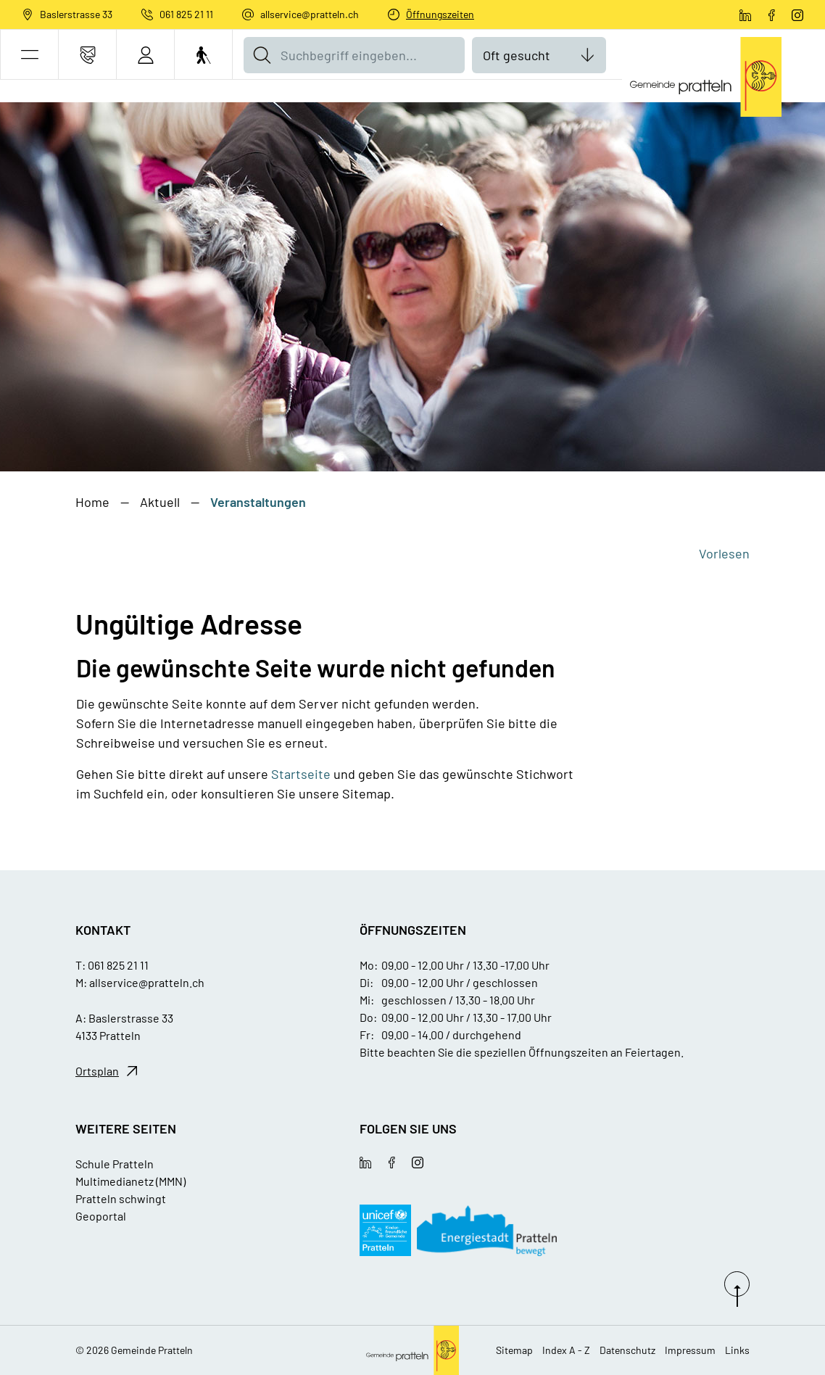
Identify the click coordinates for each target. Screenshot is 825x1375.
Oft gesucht (516, 55)
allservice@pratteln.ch (309, 14)
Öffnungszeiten (440, 14)
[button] (29, 55)
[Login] (145, 55)
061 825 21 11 (186, 14)
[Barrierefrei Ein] (203, 55)
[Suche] (262, 55)
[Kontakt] (87, 55)
